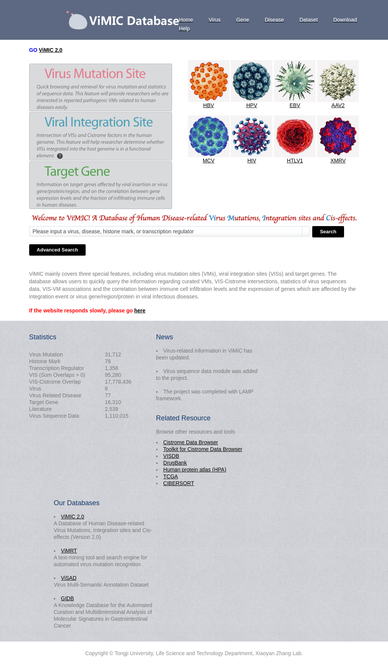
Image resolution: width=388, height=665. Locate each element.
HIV (251, 161)
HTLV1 (295, 161)
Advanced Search (57, 250)
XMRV (338, 161)
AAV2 (338, 105)
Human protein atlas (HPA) (194, 470)
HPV (251, 105)
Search (328, 231)
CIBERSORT (178, 483)
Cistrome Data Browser (190, 442)
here (140, 311)
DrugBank (175, 463)
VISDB (171, 456)
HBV (208, 105)
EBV (294, 105)
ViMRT (69, 551)
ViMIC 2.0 (50, 50)
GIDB (67, 598)
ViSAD (69, 578)
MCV (208, 161)
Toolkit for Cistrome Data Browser (202, 449)
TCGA (170, 476)
